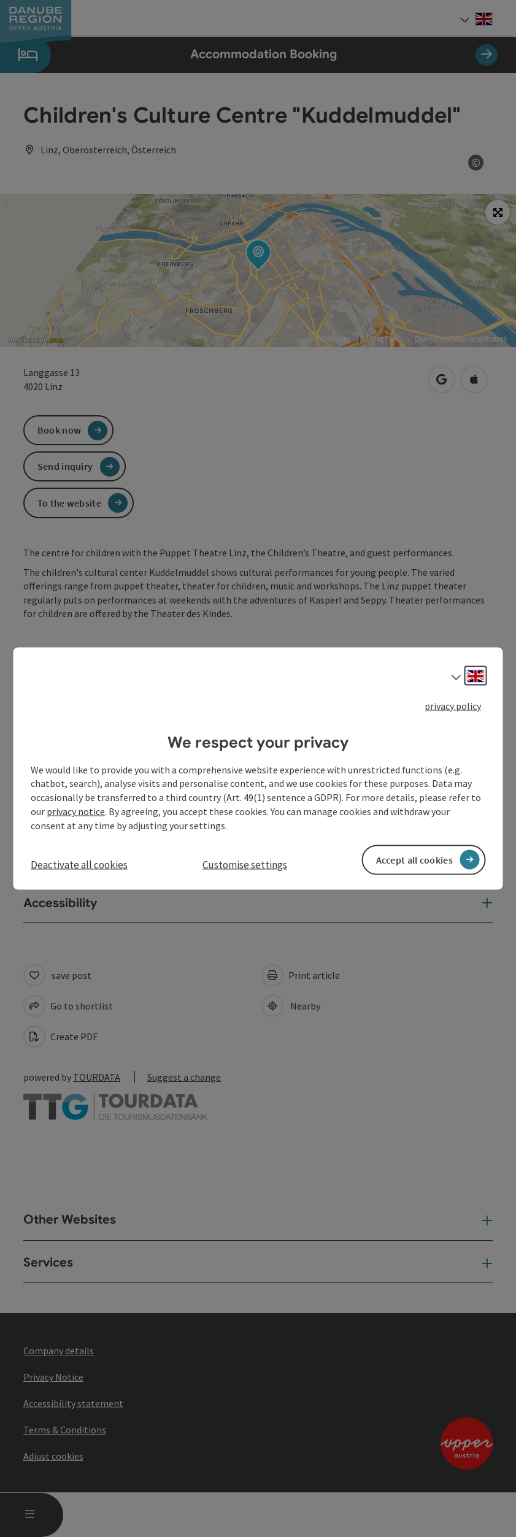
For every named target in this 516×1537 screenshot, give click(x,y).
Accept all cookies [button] (414, 859)
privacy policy (453, 706)
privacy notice (76, 811)
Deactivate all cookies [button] (79, 864)
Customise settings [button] (244, 864)
